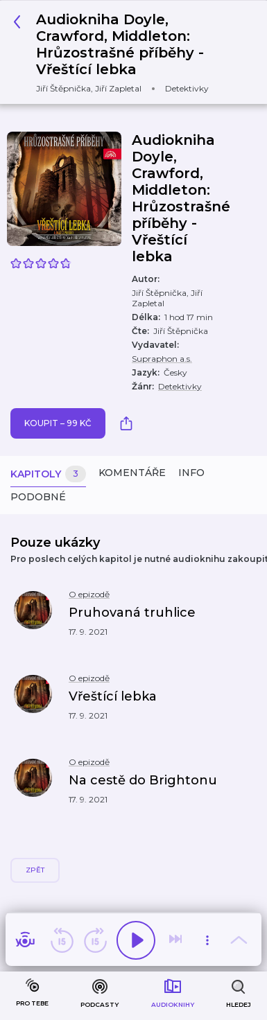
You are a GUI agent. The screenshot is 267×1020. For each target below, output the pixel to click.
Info (191, 472)
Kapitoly (48, 474)
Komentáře (132, 472)
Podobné (38, 497)
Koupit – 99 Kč (58, 423)
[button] (118, 620)
